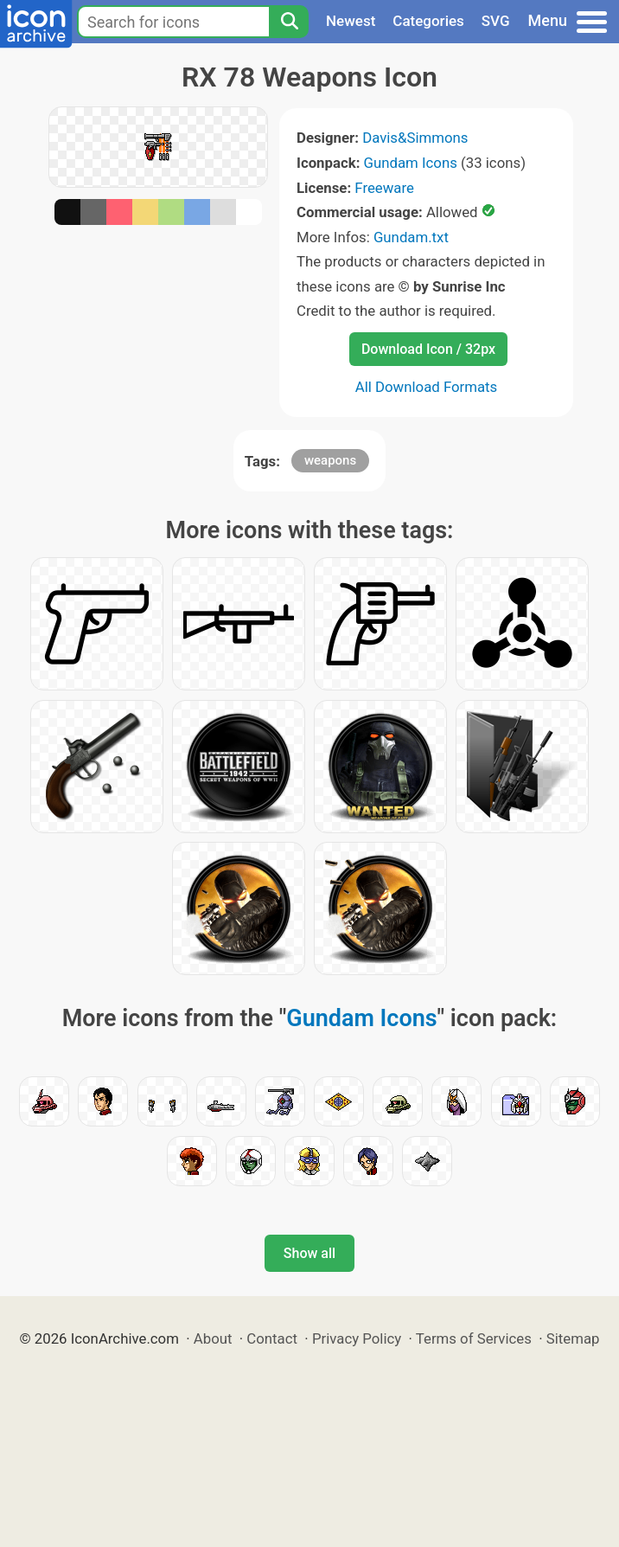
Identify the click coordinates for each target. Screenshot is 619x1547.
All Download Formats (426, 386)
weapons (330, 460)
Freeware (384, 187)
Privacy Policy (356, 1338)
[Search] (289, 21)
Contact (271, 1338)
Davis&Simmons (415, 137)
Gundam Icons (410, 162)
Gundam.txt (411, 237)
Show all (309, 1253)
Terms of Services (474, 1338)
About (213, 1338)
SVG (496, 20)
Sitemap (573, 1338)
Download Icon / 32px (428, 349)
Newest (350, 20)
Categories (428, 20)
